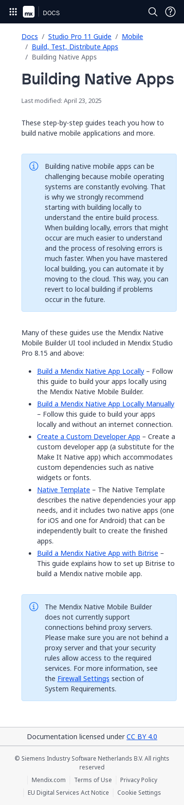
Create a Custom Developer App (88, 436)
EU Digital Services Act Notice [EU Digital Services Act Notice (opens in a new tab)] (68, 792)
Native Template (63, 489)
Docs (29, 36)
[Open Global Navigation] (13, 12)
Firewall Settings (83, 678)
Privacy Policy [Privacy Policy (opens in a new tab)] (138, 780)
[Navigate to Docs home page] (51, 11)
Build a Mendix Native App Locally (90, 371)
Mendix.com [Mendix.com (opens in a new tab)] (49, 780)
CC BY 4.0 (142, 736)
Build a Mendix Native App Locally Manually (105, 404)
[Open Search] (153, 12)
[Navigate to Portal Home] (29, 12)
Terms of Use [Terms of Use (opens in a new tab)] (93, 780)
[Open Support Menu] (170, 12)
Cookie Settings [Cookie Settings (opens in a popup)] (139, 792)
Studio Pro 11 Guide (79, 36)
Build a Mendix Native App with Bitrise (97, 553)
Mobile (132, 36)
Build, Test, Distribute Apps (75, 46)
